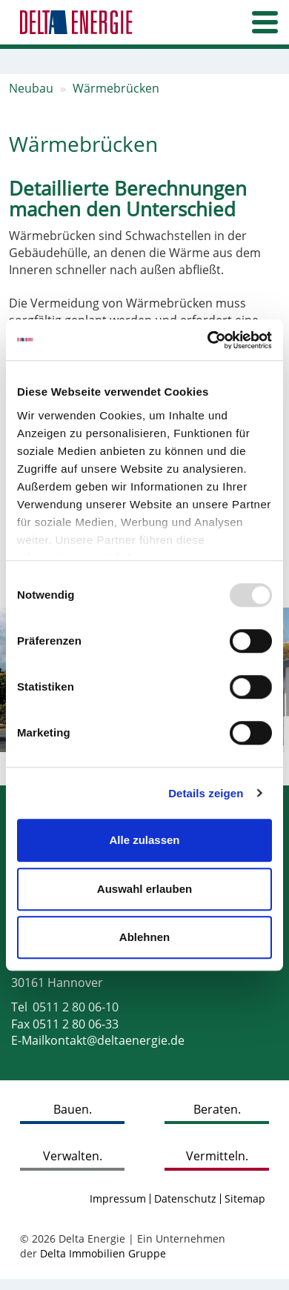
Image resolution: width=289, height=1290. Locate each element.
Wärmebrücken (116, 88)
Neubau (31, 88)
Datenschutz (185, 1198)
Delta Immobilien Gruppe (103, 1253)
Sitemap (245, 1198)
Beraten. (217, 1109)
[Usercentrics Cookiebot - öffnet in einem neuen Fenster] (208, 340)
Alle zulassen (144, 840)
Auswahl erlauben (144, 888)
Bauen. (72, 1109)
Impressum (118, 1198)
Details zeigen (205, 793)
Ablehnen (144, 937)
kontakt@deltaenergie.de (114, 1040)
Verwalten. (72, 1156)
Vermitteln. (217, 1156)
